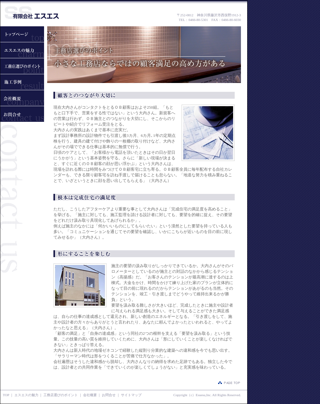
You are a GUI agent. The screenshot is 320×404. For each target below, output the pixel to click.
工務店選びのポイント (60, 395)
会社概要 (90, 395)
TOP (6, 395)
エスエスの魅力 (26, 395)
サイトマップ (131, 395)
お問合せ (109, 395)
